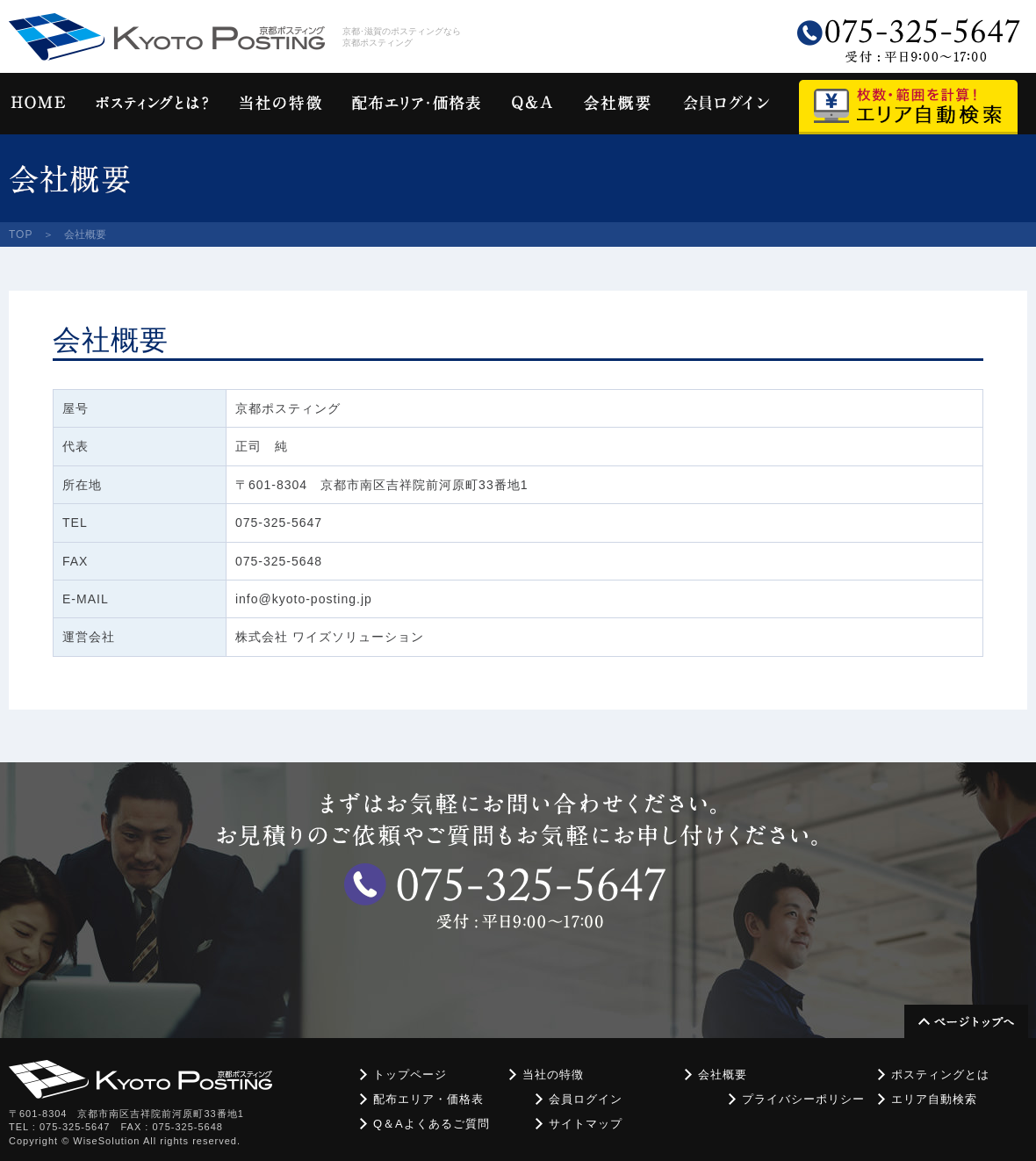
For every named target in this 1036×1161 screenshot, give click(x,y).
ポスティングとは (940, 1074)
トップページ (410, 1074)
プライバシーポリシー (803, 1099)
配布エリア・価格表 (428, 1099)
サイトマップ (585, 1123)
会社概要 (722, 1074)
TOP (20, 234)
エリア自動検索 (934, 1099)
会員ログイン (585, 1099)
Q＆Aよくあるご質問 (431, 1123)
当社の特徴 (553, 1074)
